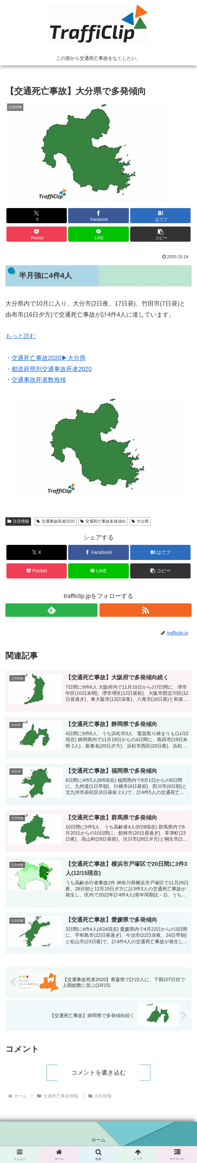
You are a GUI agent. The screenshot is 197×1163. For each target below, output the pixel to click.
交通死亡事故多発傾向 (103, 521)
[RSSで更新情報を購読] (146, 610)
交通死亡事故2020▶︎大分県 (48, 358)
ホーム (98, 1141)
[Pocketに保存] (36, 234)
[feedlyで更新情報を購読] (51, 610)
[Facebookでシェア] (98, 215)
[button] (160, 234)
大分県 (140, 521)
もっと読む (20, 336)
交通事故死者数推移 (38, 379)
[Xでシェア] (36, 215)
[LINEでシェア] (98, 234)
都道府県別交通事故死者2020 (51, 369)
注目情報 (18, 521)
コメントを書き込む (98, 1074)
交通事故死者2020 (55, 521)
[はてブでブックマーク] (160, 215)
